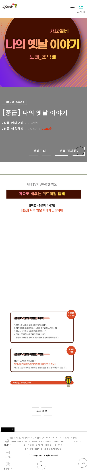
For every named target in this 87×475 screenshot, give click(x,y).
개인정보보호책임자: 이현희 (45, 441)
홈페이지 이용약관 (34, 449)
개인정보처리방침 (53, 449)
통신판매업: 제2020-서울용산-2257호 (43, 445)
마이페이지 (7, 466)
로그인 (7, 454)
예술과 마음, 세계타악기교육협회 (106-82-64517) (35, 438)
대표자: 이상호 (70, 438)
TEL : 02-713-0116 (71, 441)
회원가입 (7, 443)
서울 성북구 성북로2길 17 (17, 441)
